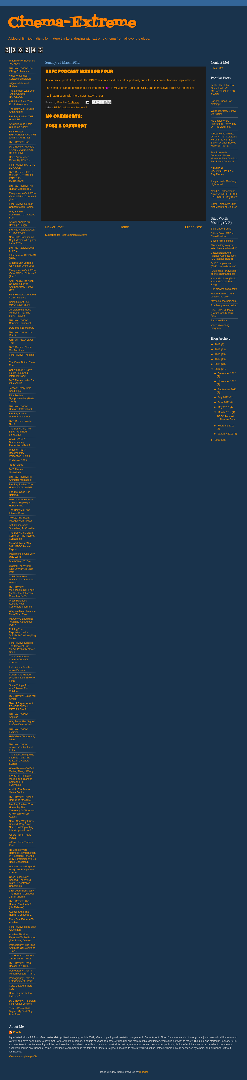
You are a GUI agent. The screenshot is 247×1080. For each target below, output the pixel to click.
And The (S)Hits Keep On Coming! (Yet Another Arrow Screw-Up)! (21, 285)
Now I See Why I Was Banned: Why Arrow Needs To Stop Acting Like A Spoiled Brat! (21, 826)
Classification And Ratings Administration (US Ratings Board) (223, 255)
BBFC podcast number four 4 (70, 107)
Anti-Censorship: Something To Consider (22, 527)
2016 (218, 349)
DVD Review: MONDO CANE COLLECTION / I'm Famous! (22, 149)
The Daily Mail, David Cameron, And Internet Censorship (22, 535)
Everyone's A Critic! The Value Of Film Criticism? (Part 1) (22, 273)
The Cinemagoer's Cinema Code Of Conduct (19, 659)
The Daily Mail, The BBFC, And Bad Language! (20, 431)
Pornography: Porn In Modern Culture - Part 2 (22, 972)
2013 (218, 364)
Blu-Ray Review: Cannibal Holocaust (20, 322)
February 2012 (226, 425)
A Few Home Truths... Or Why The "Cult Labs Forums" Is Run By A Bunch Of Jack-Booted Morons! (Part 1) (224, 139)
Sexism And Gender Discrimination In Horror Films (22, 677)
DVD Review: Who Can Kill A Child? (22, 382)
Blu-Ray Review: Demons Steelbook (19, 415)
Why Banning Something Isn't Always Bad (22, 214)
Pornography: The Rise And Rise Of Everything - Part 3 (22, 948)
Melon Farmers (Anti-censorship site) (223, 295)
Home (124, 227)
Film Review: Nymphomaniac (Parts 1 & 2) (21, 398)
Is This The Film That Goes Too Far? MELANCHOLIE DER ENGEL (223, 90)
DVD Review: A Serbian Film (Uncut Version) (22, 1002)
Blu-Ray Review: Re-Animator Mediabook (21, 478)
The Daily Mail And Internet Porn (19, 511)
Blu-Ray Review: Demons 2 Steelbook (21, 408)
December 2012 (227, 373)
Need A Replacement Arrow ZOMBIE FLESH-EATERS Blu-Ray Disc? (224, 194)
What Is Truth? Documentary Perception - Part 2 (19, 442)
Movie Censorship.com (224, 301)
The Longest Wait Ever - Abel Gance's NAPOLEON (22, 93)
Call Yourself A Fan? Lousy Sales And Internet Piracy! (20, 373)
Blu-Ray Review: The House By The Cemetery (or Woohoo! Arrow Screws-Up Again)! (22, 810)
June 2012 (224, 402)
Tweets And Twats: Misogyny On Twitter (20, 519)
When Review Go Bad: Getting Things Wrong (22, 770)
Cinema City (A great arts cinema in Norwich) (224, 247)
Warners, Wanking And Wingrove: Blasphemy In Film (22, 869)
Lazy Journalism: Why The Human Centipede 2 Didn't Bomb (22, 893)
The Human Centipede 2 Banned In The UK (22, 957)
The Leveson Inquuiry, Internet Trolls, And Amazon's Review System (21, 759)
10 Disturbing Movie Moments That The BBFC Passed (20, 312)
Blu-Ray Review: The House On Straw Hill (21, 486)
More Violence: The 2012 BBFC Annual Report (20, 546)
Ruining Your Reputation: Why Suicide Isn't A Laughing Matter (22, 634)
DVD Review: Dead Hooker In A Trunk (20, 964)
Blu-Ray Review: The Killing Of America (21, 70)
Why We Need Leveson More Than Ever (22, 613)
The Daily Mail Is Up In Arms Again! (22, 110)
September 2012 (227, 389)
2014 (218, 359)
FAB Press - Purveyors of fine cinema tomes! (223, 272)
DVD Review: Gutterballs (16, 471)
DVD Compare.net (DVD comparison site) (223, 265)
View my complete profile (23, 1056)
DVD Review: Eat (19, 142)
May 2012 (224, 407)
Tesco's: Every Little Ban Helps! (20, 389)
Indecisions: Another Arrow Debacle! (20, 669)
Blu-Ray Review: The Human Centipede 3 (21, 187)
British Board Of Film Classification (222, 235)
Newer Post (54, 227)
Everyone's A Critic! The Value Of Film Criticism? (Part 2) (22, 196)
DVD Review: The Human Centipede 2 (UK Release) (20, 904)
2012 (218, 369)
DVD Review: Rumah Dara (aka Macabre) (21, 798)
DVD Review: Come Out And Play (20, 349)
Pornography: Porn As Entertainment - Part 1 (21, 980)
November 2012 (227, 381)
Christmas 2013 (18, 460)
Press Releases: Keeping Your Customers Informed (20, 603)
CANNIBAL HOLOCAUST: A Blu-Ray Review (222, 171)
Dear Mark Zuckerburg (21, 327)
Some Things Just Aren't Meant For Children (19, 688)
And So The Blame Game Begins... (19, 791)
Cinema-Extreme (72, 23)
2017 (218, 344)
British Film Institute (222, 240)
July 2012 (223, 397)
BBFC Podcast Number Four (226, 418)
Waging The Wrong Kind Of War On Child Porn (21, 569)
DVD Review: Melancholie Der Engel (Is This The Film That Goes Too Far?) (22, 591)
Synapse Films (219, 320)
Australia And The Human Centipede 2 (20, 913)
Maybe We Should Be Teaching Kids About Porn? (21, 621)
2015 (218, 354)
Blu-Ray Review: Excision (18, 731)
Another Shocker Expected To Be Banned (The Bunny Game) (22, 937)
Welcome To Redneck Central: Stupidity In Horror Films (21, 502)
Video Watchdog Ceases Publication (20, 77)
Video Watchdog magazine (220, 327)
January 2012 (226, 433)
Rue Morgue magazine (223, 305)
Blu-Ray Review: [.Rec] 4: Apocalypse (22, 231)
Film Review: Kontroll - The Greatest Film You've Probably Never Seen (22, 647)
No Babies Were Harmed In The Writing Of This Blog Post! (223, 123)
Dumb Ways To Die (20, 561)
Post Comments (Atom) (74, 235)
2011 (218, 440)
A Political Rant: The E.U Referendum (20, 103)
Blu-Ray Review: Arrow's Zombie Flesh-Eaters (21, 747)
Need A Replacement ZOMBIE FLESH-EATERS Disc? (21, 706)
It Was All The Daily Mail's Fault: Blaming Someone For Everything (20, 780)
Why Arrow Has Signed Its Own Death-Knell (22, 723)
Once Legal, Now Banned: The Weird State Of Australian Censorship (20, 881)
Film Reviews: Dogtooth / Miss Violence (22, 296)
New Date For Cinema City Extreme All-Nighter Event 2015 (22, 240)
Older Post (193, 227)
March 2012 (225, 412)
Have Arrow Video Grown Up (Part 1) (19, 159)
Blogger (143, 1072)
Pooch (17, 1032)
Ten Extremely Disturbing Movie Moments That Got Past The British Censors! (224, 157)
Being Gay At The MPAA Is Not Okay (19, 303)
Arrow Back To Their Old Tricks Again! (20, 125)
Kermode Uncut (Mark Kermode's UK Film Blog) (223, 281)
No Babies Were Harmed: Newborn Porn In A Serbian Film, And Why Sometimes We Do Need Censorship (22, 855)
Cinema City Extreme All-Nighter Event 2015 (21, 264)
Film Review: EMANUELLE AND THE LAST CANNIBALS (22, 134)
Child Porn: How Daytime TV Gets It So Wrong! (21, 579)
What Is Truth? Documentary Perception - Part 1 (19, 452)
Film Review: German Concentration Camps (21, 205)
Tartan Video (16, 464)
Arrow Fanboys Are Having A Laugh (20, 223)
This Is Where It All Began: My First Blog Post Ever (21, 1011)
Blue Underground (221, 228)
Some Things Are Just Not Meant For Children (224, 205)
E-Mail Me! (217, 68)
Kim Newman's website (224, 289)
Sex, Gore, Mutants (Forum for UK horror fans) (222, 313)
